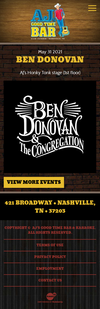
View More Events (34, 182)
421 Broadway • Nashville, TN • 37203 (50, 207)
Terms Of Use (50, 245)
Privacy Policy (50, 257)
